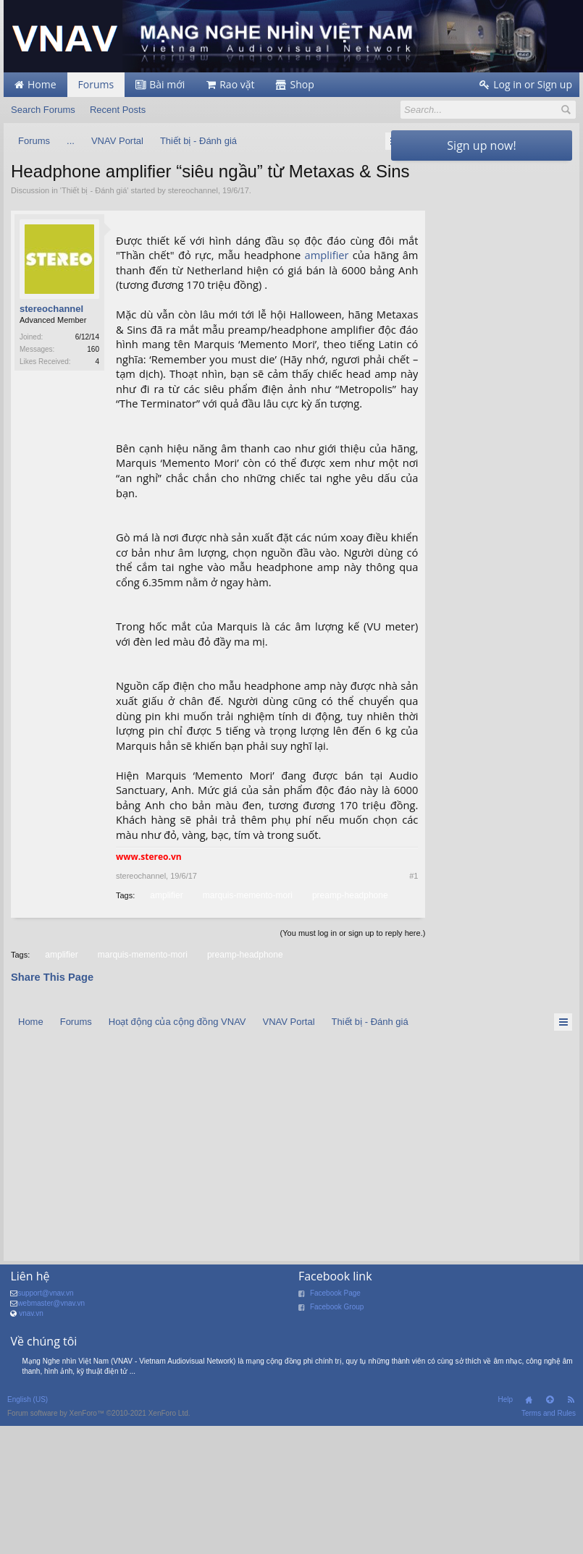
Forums (96, 84)
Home (529, 1528)
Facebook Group (337, 1435)
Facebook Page (335, 1421)
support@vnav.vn (45, 1421)
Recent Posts (118, 109)
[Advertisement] (481, 258)
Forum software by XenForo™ (98, 1541)
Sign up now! (481, 145)
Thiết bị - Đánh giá (94, 214)
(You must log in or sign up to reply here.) (311, 1061)
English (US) (27, 1528)
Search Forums (43, 109)
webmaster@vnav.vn (51, 1431)
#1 (372, 989)
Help (505, 1528)
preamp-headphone (166, 1023)
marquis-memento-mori (326, 1008)
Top (550, 1528)
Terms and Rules (548, 1541)
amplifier (354, 279)
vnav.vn (31, 1441)
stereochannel (193, 214)
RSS (571, 1528)
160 (93, 374)
